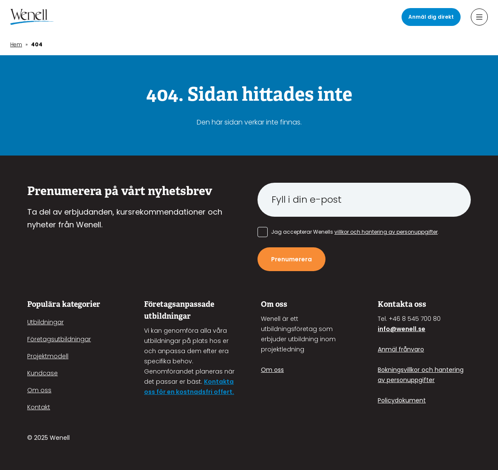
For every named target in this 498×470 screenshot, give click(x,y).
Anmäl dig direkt (431, 16)
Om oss (39, 390)
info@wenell (397, 329)
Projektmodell (47, 356)
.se (420, 329)
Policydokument (402, 400)
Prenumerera (291, 259)
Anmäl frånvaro (401, 349)
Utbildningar (45, 322)
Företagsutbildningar (59, 339)
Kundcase (42, 373)
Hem (16, 44)
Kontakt (38, 407)
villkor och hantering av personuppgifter (386, 231)
